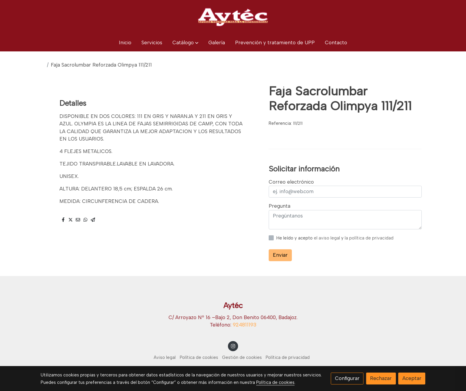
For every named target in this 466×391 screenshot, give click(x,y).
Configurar (347, 378)
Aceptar (411, 378)
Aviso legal (165, 357)
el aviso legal (327, 238)
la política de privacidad (369, 238)
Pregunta (279, 206)
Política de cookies (199, 357)
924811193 (244, 325)
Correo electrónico (291, 182)
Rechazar (381, 378)
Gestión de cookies (242, 357)
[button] (185, 42)
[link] (233, 17)
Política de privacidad (288, 357)
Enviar (280, 255)
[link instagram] (233, 345)
